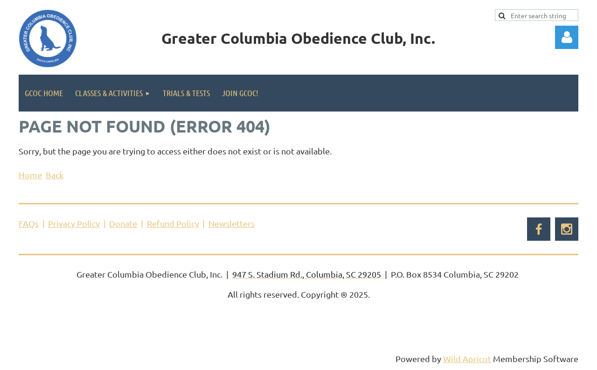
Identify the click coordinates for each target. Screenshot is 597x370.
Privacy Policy (74, 223)
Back (54, 175)
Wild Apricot (467, 358)
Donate (123, 223)
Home (30, 175)
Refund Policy (173, 223)
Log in (566, 37)
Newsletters (231, 223)
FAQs (29, 223)
